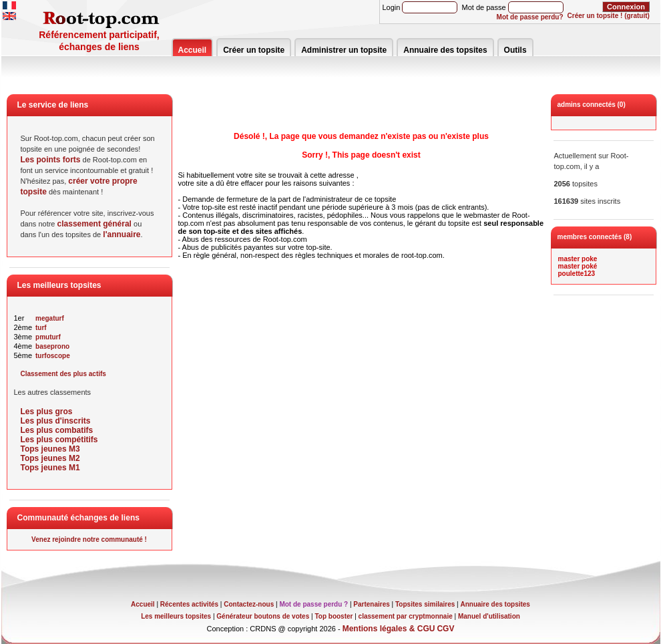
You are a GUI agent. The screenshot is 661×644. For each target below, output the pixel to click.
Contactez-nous (249, 604)
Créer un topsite (253, 50)
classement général (94, 223)
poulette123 (577, 273)
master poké (578, 266)
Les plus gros (47, 411)
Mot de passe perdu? (530, 17)
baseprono (52, 346)
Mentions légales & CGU (389, 628)
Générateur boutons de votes (262, 616)
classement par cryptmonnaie (406, 616)
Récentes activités (189, 604)
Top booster (333, 616)
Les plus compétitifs (59, 439)
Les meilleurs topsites (176, 616)
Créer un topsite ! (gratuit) (609, 15)
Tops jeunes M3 (50, 449)
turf (41, 327)
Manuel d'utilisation (489, 616)
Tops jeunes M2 (50, 458)
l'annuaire (121, 234)
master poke (578, 259)
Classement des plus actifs (63, 373)
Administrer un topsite (344, 50)
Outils (515, 50)
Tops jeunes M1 (50, 467)
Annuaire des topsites (445, 50)
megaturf (49, 318)
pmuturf (48, 337)
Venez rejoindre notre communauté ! (89, 539)
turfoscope (52, 355)
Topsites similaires (425, 604)
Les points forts (51, 159)
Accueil (192, 50)
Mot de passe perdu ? (313, 604)
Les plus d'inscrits (56, 421)
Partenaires (371, 604)
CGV (445, 628)
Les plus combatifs (57, 430)
